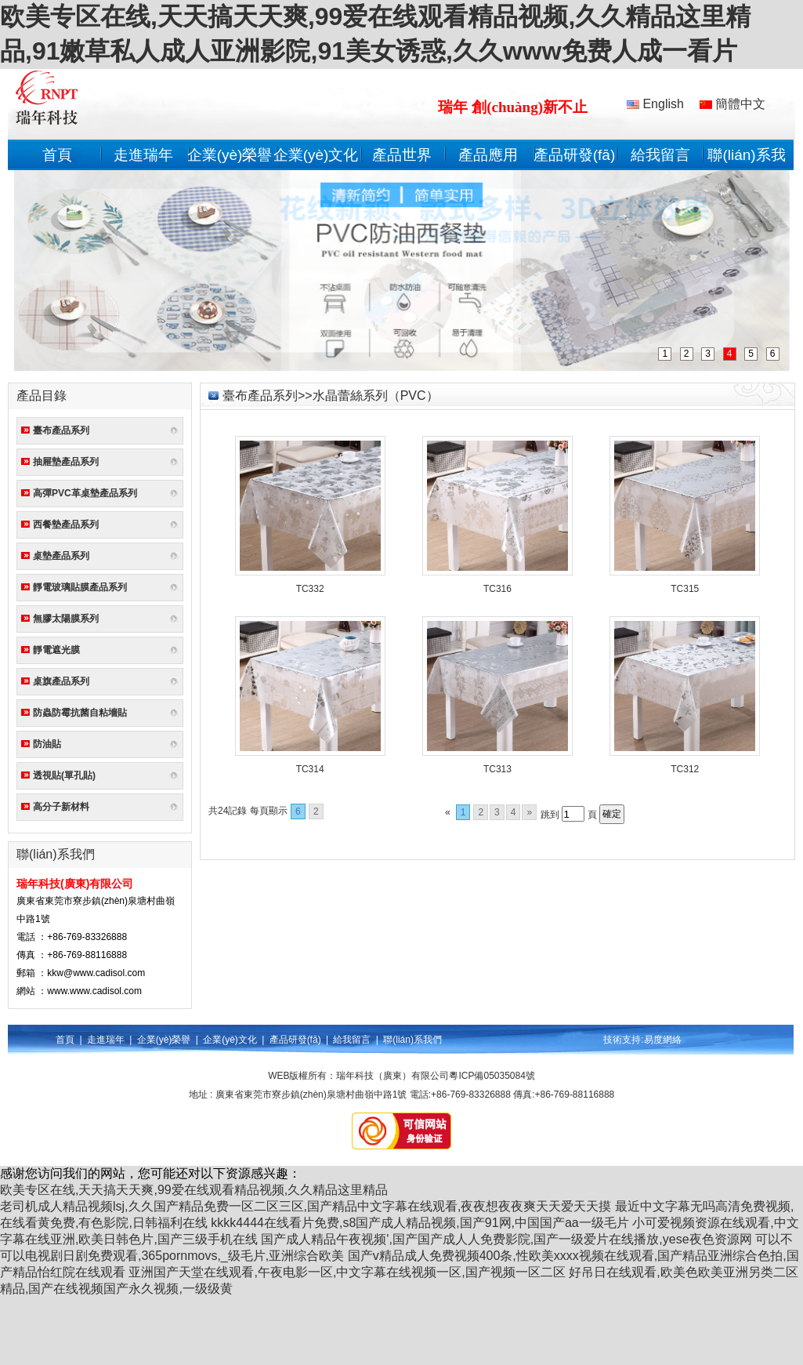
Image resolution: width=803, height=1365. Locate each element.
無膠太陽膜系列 (66, 618)
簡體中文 (732, 104)
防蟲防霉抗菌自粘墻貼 (80, 712)
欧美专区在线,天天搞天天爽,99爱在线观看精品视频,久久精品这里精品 (194, 1189)
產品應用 (488, 155)
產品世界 (402, 155)
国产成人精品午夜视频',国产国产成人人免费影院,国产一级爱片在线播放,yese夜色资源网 (506, 1239)
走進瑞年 (143, 155)
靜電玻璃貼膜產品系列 (80, 587)
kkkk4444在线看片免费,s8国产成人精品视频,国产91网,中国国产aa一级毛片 (419, 1222)
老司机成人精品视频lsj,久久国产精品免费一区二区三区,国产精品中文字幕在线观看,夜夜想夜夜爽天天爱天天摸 (305, 1206)
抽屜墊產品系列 (66, 461)
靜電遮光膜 (56, 649)
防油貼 (47, 744)
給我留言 (660, 155)
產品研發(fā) (575, 155)
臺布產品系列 (61, 430)
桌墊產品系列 (61, 555)
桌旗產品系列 (61, 681)
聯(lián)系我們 (412, 1039)
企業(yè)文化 (316, 155)
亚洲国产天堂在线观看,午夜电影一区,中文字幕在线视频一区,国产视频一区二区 (346, 1272)
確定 (611, 813)
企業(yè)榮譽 (230, 155)
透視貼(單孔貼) (64, 775)
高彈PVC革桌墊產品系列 (85, 493)
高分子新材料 (61, 806)
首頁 (57, 155)
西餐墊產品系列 (66, 524)
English (655, 104)
